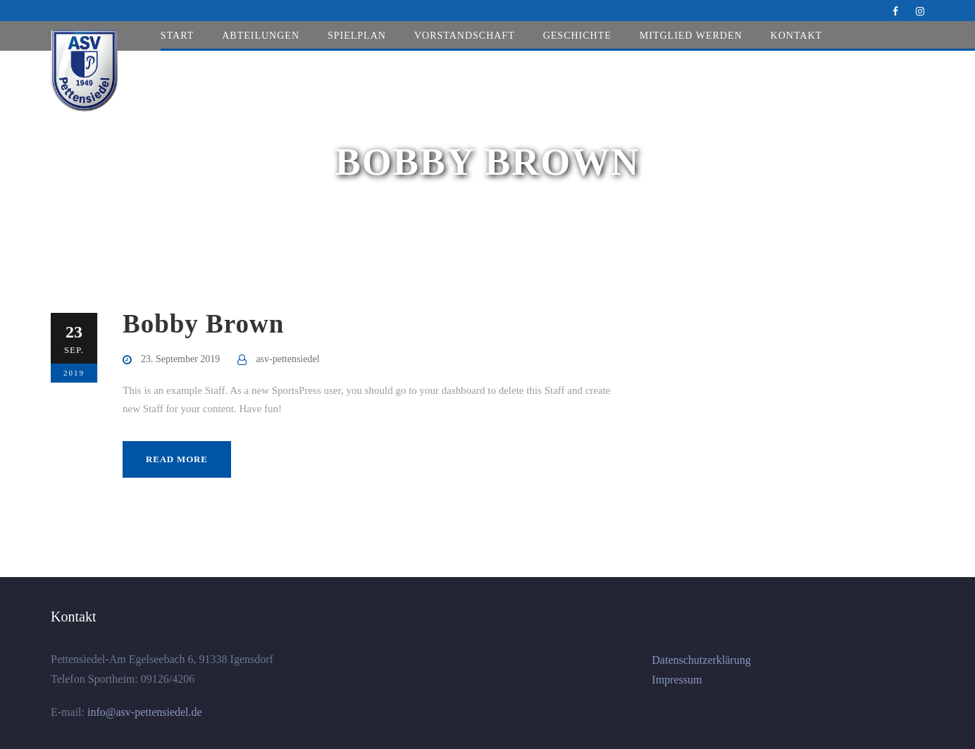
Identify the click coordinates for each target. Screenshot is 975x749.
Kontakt (797, 35)
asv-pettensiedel (287, 359)
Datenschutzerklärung (701, 660)
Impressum (677, 680)
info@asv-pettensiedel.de (143, 712)
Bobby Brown (203, 323)
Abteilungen (260, 35)
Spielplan (357, 35)
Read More (177, 459)
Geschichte (577, 35)
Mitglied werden (691, 35)
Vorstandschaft (464, 35)
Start (177, 35)
